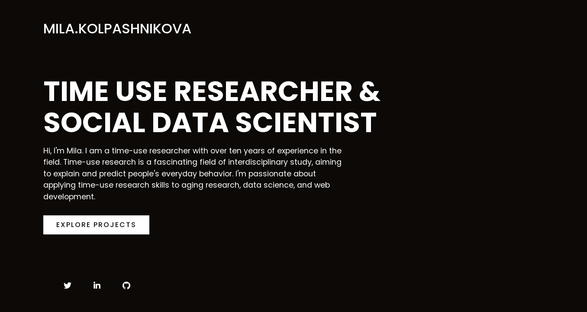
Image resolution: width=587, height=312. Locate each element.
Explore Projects (96, 225)
